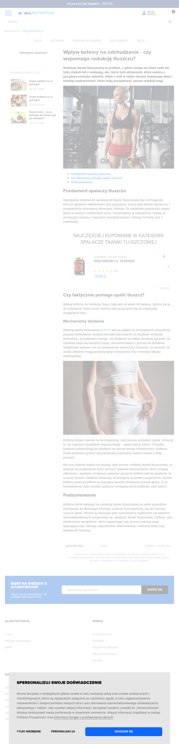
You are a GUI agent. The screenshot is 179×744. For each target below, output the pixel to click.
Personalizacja (63, 731)
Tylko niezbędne (29, 731)
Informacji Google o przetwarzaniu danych (83, 717)
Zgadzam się (124, 731)
